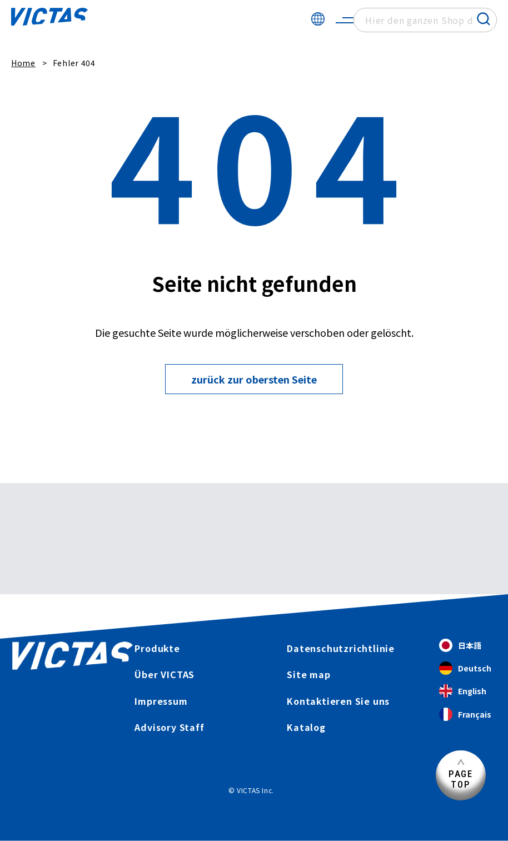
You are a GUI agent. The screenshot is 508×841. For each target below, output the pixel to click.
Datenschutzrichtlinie (341, 648)
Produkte (157, 648)
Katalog (306, 727)
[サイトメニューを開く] (344, 20)
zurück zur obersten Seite (254, 379)
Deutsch (465, 668)
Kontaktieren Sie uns (338, 701)
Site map (308, 674)
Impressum (161, 701)
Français (465, 714)
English (462, 691)
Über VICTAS (165, 674)
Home (23, 62)
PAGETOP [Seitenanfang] (461, 779)
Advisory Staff (169, 727)
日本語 (460, 646)
